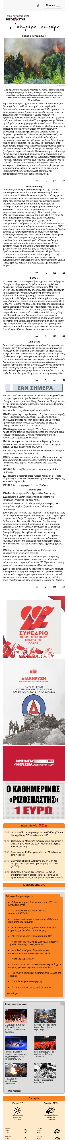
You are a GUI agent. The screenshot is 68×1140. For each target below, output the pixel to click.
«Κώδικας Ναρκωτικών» (23, 958)
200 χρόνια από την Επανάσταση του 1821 (32, 936)
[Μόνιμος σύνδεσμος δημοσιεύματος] (38, 181)
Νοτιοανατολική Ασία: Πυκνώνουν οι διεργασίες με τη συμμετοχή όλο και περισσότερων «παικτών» (35, 966)
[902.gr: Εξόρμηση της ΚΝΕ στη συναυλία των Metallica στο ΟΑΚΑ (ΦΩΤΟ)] (6, 852)
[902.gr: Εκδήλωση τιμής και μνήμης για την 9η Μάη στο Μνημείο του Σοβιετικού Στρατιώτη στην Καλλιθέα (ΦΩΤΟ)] (6, 861)
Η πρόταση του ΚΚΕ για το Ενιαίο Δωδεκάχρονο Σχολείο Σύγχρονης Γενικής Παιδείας (33, 943)
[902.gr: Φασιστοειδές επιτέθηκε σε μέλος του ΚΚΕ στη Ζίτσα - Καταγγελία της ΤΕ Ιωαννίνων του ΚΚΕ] (6, 832)
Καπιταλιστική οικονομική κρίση (26, 981)
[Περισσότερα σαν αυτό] (45, 181)
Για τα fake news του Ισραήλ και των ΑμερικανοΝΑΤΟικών (27, 912)
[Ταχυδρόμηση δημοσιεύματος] (54, 181)
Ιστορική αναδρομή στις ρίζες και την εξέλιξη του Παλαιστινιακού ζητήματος (33, 920)
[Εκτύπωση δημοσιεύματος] (62, 181)
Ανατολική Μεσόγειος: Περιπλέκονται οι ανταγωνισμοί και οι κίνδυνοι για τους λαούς (29, 951)
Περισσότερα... (13, 993)
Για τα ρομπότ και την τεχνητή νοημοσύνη (31, 987)
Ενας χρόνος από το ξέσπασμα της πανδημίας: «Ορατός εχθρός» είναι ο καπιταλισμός (32, 929)
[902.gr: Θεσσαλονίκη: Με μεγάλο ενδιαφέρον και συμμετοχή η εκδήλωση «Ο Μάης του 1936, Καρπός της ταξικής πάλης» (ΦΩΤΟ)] (6, 841)
